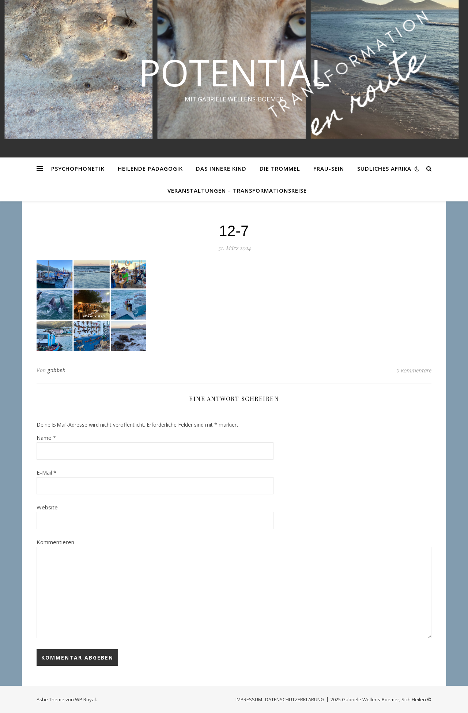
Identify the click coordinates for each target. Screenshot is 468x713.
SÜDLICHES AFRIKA (384, 168)
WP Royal (85, 699)
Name (46, 437)
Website (47, 507)
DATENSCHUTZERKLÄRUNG (294, 699)
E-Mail (46, 472)
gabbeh (56, 370)
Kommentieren (55, 542)
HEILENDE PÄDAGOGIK (150, 168)
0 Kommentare (413, 370)
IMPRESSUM (248, 699)
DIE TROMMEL (280, 168)
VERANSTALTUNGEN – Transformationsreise (237, 190)
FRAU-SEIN (328, 168)
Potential (234, 72)
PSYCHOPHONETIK (78, 168)
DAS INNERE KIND (221, 168)
